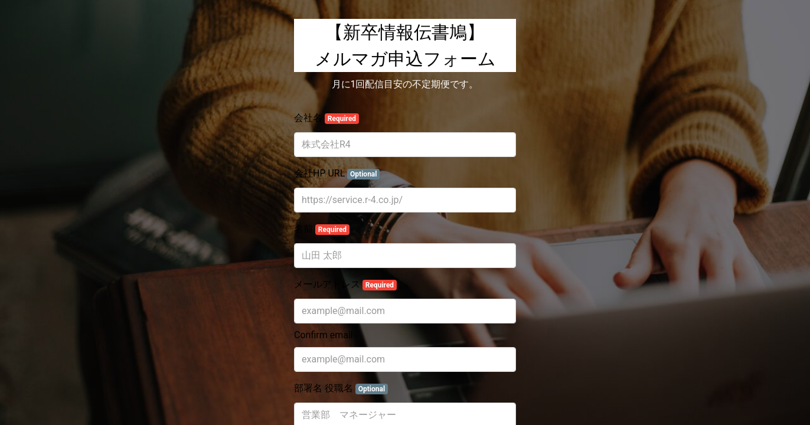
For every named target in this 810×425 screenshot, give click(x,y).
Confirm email (323, 335)
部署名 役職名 (341, 388)
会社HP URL (337, 173)
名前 (322, 229)
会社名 (326, 118)
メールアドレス (345, 284)
